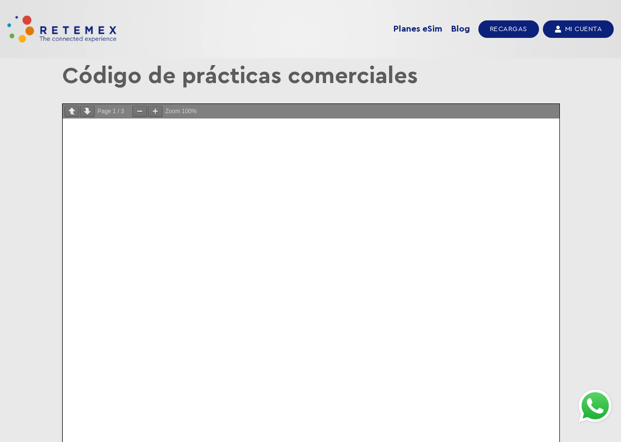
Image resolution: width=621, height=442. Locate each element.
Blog (460, 28)
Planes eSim (417, 28)
